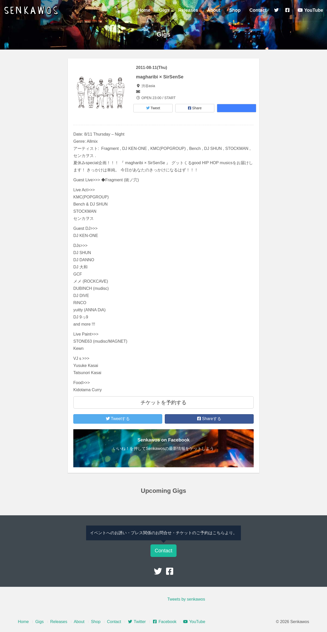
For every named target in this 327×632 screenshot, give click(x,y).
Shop (235, 10)
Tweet (153, 108)
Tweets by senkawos (186, 599)
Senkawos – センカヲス (32, 11)
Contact (257, 10)
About (213, 10)
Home (144, 10)
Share (195, 108)
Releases (188, 10)
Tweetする (118, 418)
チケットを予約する (163, 402)
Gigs (164, 10)
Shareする (209, 418)
